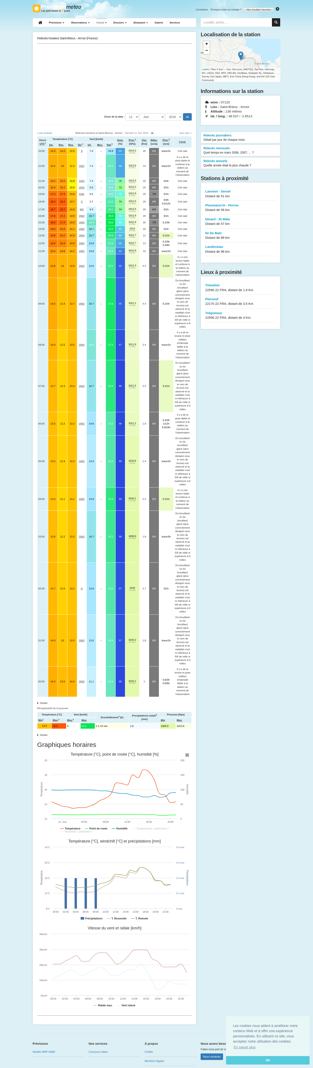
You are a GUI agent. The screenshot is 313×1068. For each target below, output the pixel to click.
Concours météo (98, 1051)
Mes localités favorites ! (259, 9)
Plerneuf (240, 301)
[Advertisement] (114, 78)
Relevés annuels (240, 163)
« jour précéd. (44, 133)
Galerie (159, 22)
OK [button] (267, 1060)
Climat (101, 22)
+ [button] (206, 44)
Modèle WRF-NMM (44, 1051)
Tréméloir (240, 287)
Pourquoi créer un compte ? (226, 9)
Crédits (149, 1051)
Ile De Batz (240, 235)
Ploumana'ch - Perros (240, 207)
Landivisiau (240, 249)
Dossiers (120, 22)
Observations (80, 22)
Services (175, 22)
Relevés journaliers (240, 138)
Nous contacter (212, 1056)
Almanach (140, 22)
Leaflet (205, 69)
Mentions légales (154, 1061)
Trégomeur (240, 315)
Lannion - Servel (240, 193)
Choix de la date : (114, 116)
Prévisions (56, 22)
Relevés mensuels (240, 150)
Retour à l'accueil (58, 8)
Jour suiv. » (185, 133)
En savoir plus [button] (245, 1047)
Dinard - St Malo (240, 221)
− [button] (206, 51)
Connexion (202, 9)
